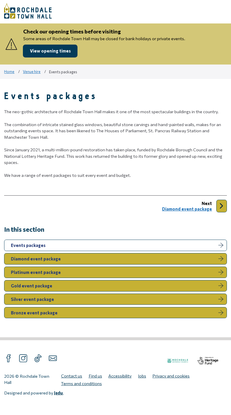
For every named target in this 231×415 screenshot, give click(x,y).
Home (9, 71)
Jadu (58, 392)
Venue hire (32, 71)
